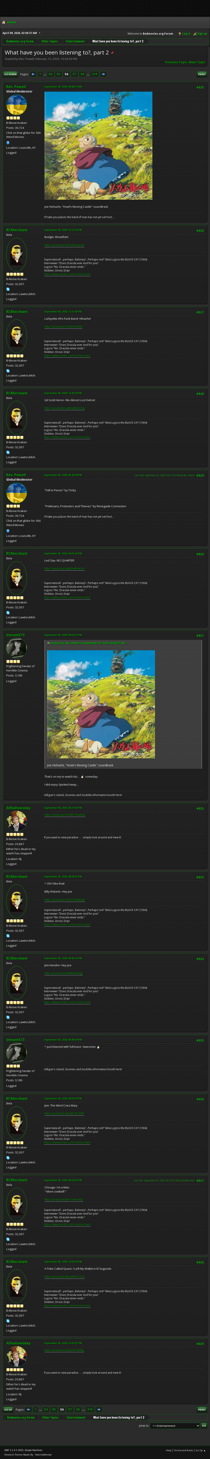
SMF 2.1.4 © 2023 (13, 1450)
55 (58, 74)
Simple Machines (33, 1450)
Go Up (8, 1409)
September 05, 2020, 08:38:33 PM (63, 876)
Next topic (197, 62)
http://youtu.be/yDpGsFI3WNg (64, 1350)
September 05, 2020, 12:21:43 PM (63, 311)
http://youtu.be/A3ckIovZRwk (63, 326)
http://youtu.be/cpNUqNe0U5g (64, 408)
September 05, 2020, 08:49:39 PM (63, 1039)
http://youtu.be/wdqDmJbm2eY (64, 568)
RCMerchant (17, 230)
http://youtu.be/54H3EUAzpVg (64, 245)
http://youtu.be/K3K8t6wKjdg (63, 973)
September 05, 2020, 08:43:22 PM (63, 958)
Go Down (10, 74)
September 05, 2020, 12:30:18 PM (63, 393)
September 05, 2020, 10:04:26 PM (63, 1261)
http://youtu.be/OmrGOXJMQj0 (64, 900)
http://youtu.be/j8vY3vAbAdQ (63, 1199)
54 (50, 74)
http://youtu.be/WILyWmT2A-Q (64, 1277)
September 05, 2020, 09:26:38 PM (63, 1180)
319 (94, 74)
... (45, 74)
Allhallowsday (18, 807)
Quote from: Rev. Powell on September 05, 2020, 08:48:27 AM (87, 643)
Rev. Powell (16, 86)
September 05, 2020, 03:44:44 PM (63, 475)
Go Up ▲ (201, 1450)
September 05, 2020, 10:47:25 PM (63, 1343)
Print (202, 74)
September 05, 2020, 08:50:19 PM (63, 1098)
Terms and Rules (183, 1450)
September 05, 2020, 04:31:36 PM (63, 553)
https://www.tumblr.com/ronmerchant (67, 274)
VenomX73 (15, 635)
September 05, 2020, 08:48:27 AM (63, 86)
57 (74, 74)
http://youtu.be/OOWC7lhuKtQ (64, 815)
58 (82, 74)
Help (168, 1450)
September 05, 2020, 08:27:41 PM (63, 807)
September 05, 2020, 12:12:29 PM (63, 229)
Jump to (143, 1425)
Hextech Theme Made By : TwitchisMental (28, 1454)
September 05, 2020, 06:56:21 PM (63, 634)
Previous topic (176, 62)
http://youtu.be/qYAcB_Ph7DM (64, 1113)
